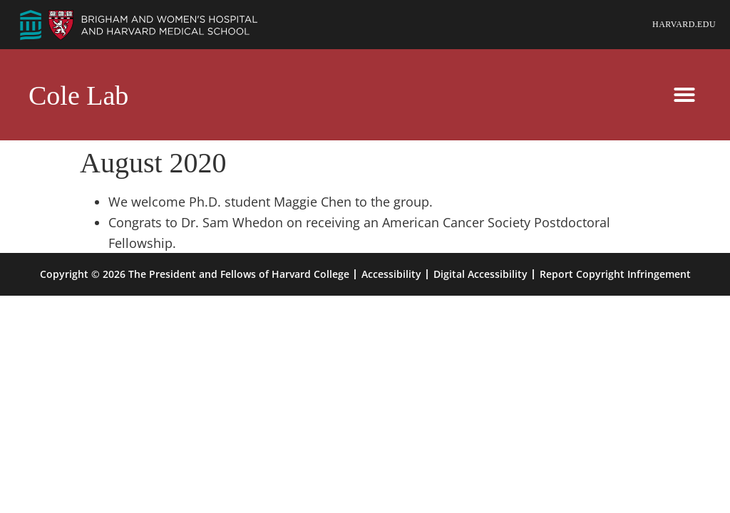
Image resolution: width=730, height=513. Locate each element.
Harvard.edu (684, 24)
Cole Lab (78, 95)
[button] (684, 95)
